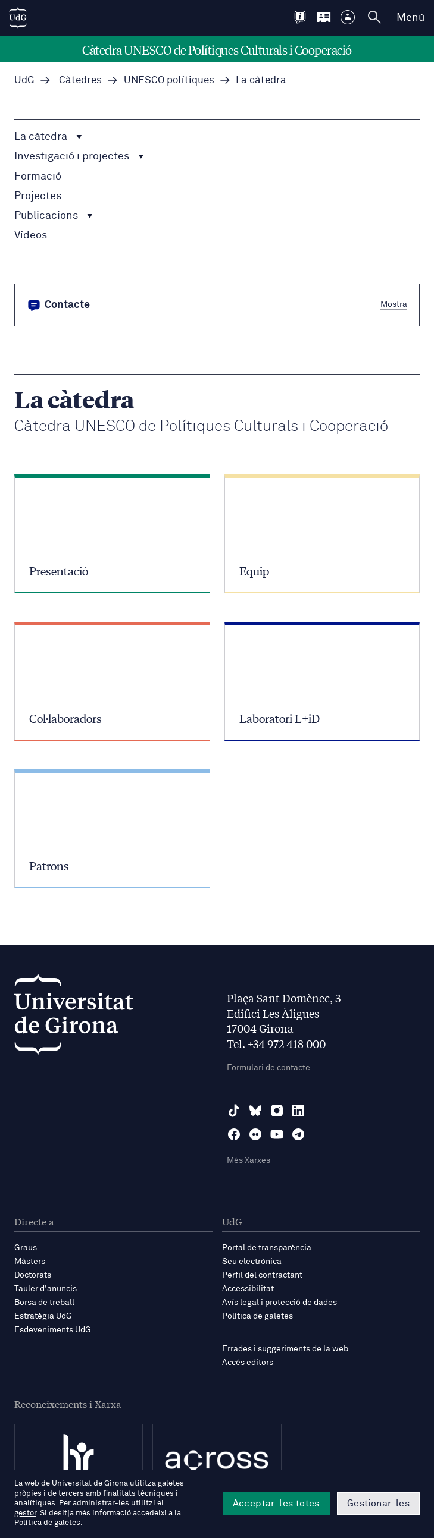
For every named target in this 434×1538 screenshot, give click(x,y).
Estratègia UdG (43, 1316)
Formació (37, 176)
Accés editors (247, 1362)
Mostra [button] (393, 304)
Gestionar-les (378, 1503)
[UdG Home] (18, 18)
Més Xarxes (248, 1160)
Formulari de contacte (268, 1068)
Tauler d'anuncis (45, 1289)
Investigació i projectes (79, 156)
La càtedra (48, 136)
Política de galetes (257, 1316)
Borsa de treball (44, 1302)
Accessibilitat (248, 1289)
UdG (24, 81)
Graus (25, 1248)
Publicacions (53, 215)
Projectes (37, 196)
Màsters (29, 1261)
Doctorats (32, 1275)
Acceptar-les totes (276, 1503)
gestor (25, 1513)
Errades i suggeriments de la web (285, 1349)
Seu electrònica (252, 1261)
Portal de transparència (266, 1248)
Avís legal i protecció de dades (279, 1302)
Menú (410, 17)
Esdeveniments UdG (52, 1330)
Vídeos (30, 235)
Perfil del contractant (262, 1275)
